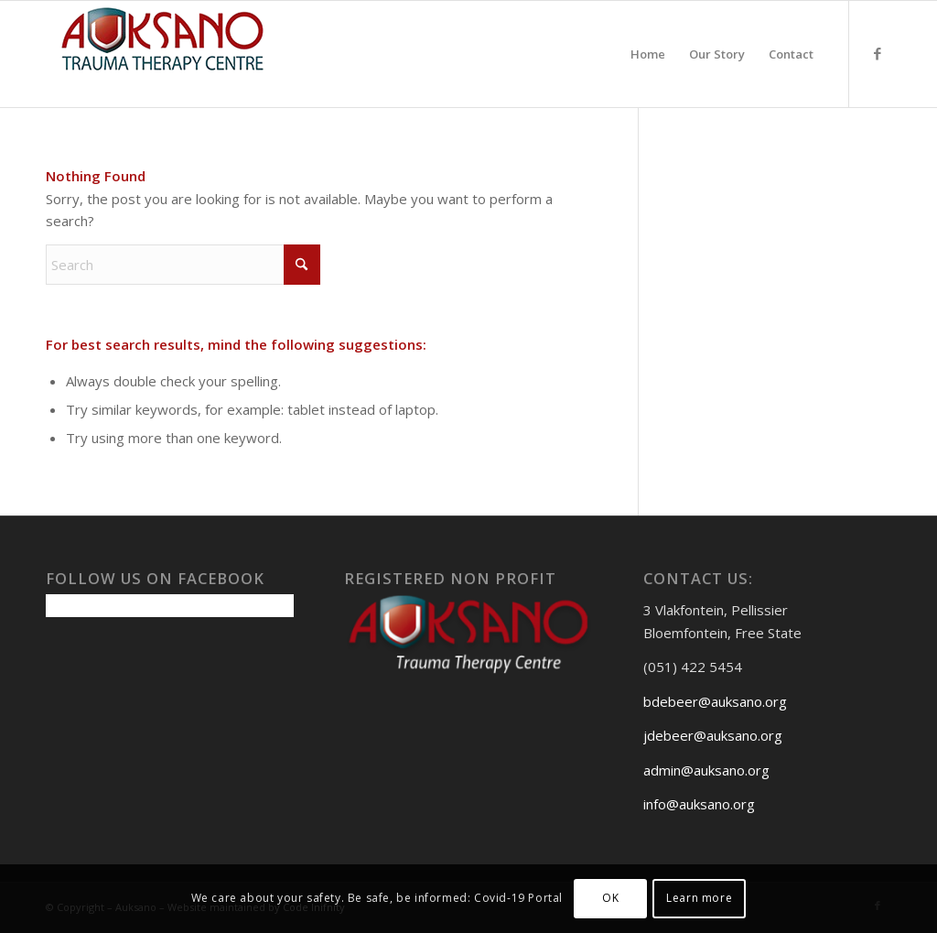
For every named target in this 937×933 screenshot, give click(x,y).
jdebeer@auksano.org (712, 735)
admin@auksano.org (706, 770)
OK (610, 898)
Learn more (699, 898)
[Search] (183, 264)
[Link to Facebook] (877, 53)
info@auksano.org (699, 804)
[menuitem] (648, 54)
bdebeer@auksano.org (715, 701)
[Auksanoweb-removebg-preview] (163, 54)
